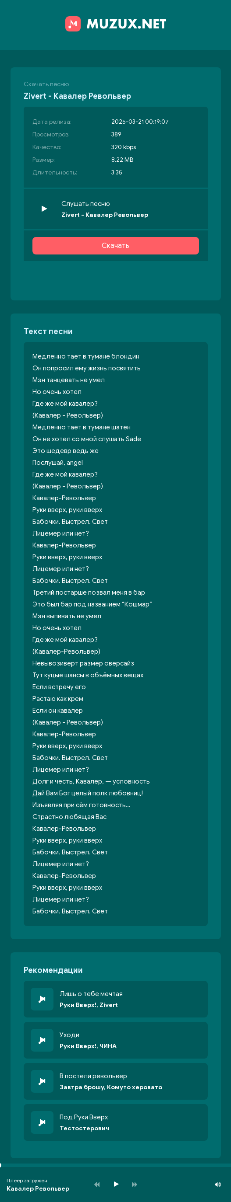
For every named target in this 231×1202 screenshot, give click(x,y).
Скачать (115, 245)
